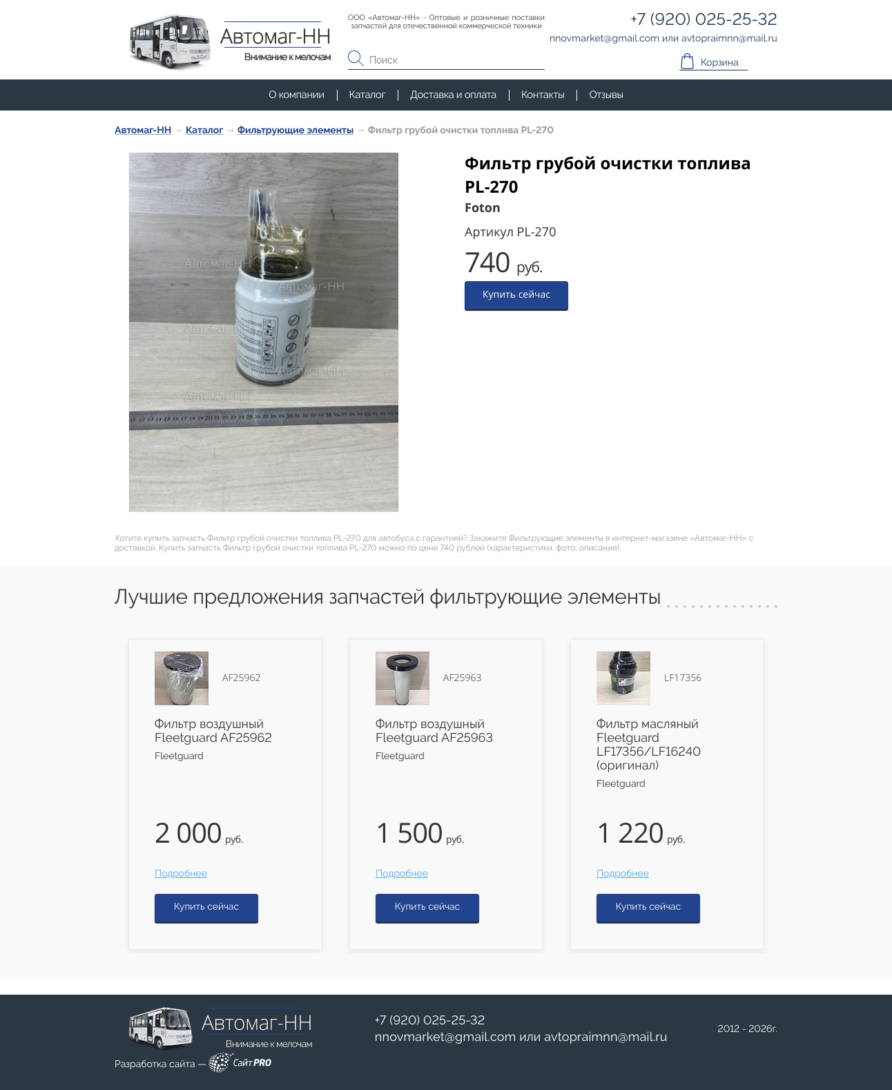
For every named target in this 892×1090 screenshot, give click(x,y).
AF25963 (462, 678)
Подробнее (181, 873)
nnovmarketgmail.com (445, 1037)
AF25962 (241, 678)
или (521, 1037)
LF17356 (682, 678)
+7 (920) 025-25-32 (430, 1020)
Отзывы (606, 94)
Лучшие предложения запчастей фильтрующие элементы (388, 597)
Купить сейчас (516, 294)
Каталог (367, 94)
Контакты (542, 94)
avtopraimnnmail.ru (605, 1037)
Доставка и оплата (453, 94)
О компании (296, 94)
